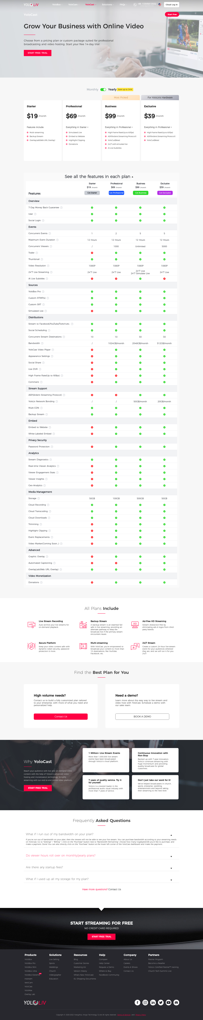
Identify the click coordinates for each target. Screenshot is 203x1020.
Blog (76, 959)
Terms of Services (123, 1015)
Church (52, 971)
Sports (52, 963)
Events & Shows (130, 967)
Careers (127, 963)
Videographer (55, 975)
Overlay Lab (30, 994)
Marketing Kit (80, 967)
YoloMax (28, 990)
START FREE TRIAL (38, 788)
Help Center (104, 963)
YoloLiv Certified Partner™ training (163, 967)
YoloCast (28, 986)
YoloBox (28, 959)
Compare (103, 959)
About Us (128, 959)
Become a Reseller (156, 963)
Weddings (53, 967)
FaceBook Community (109, 975)
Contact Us (61, 716)
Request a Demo (106, 967)
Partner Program (155, 959)
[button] (101, 177)
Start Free (172, 14)
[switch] (103, 89)
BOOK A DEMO (142, 716)
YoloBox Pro (30, 963)
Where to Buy (105, 971)
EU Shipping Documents (85, 979)
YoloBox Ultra (31, 971)
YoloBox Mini (30, 967)
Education (53, 979)
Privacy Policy (141, 1015)
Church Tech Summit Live (159, 971)
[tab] (101, 835)
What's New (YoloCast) (83, 975)
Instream (28, 979)
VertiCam (29, 982)
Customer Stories (81, 963)
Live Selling (54, 959)
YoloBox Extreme (32, 975)
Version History (80, 971)
